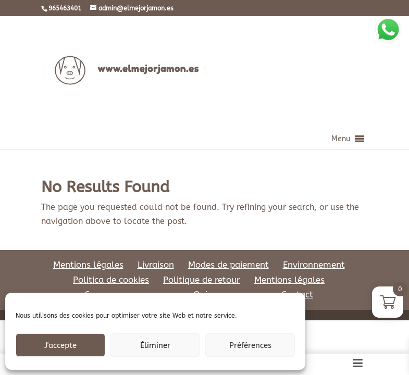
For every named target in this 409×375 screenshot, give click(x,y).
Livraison (156, 264)
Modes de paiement (228, 264)
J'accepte (60, 345)
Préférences (250, 345)
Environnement (314, 264)
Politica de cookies (111, 279)
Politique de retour (201, 279)
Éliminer (155, 345)
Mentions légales (88, 264)
